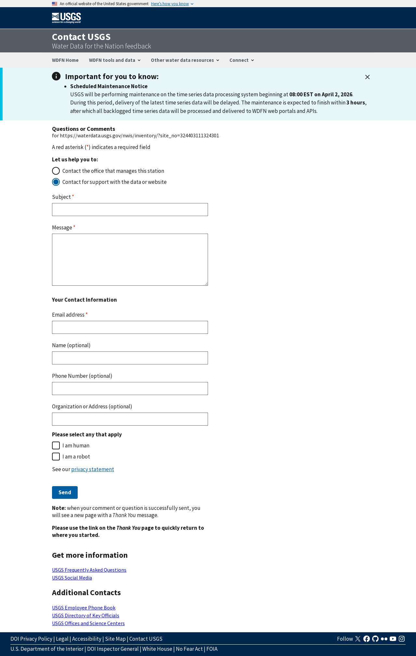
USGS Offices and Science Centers (88, 623)
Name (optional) (71, 345)
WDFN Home (65, 60)
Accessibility (86, 638)
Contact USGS (145, 638)
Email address (70, 314)
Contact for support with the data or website (114, 181)
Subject (63, 196)
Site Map (115, 638)
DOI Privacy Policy (31, 638)
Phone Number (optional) (82, 375)
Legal (62, 638)
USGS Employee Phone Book (83, 607)
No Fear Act (189, 648)
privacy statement (92, 469)
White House (157, 648)
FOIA (211, 648)
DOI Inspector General (113, 648)
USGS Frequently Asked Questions (89, 570)
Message (63, 227)
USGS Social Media (72, 577)
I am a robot (76, 456)
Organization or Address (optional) (92, 406)
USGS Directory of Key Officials (85, 615)
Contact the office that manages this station (113, 170)
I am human (75, 445)
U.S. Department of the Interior (47, 648)
